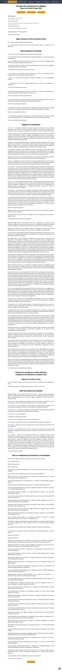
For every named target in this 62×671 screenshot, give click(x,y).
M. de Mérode (11, 414)
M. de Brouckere (12, 409)
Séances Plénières (12, 1)
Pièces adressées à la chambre (13, 19)
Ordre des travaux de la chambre (14, 26)
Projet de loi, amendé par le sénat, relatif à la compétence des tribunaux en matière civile (23, 23)
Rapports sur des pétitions (12, 21)
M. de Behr (10, 382)
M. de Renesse (11, 42)
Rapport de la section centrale (13, 24)
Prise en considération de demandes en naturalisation (17, 28)
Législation (31, 1)
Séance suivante (41, 12)
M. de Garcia (32, 222)
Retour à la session (31, 12)
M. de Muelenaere (32, 394)
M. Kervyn (10, 128)
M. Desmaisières (12, 405)
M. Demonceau (11, 166)
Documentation (46, 1)
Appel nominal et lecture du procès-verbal (15, 18)
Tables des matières (22, 1)
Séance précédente (21, 12)
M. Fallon (17, 34)
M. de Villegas (11, 45)
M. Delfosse (11, 429)
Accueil (4, 1)
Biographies (38, 1)
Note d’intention (55, 1)
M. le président (11, 401)
